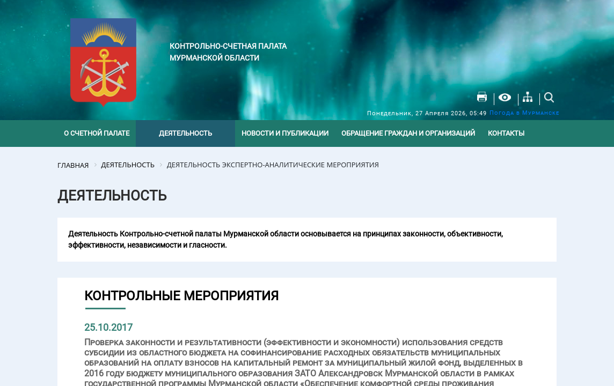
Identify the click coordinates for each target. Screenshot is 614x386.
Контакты (506, 133)
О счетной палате (96, 133)
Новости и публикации (285, 133)
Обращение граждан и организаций (408, 133)
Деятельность (185, 133)
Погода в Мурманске (524, 112)
